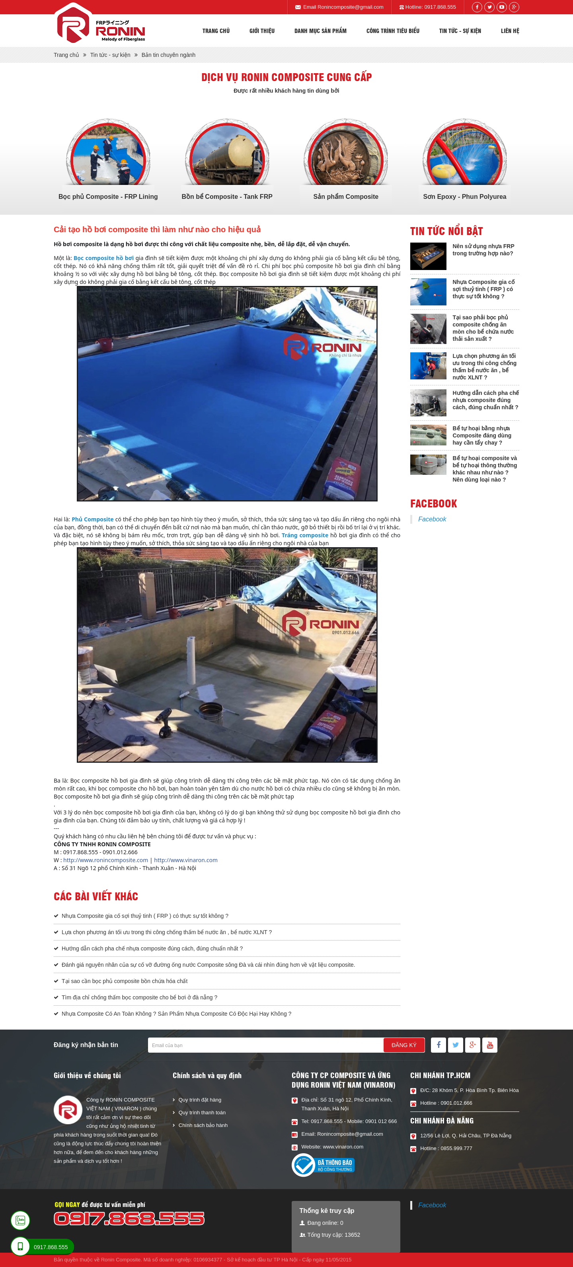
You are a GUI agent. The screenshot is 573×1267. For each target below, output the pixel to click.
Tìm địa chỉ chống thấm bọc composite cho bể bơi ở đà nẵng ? (139, 997)
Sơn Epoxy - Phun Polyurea (465, 196)
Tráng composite (305, 535)
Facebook (432, 519)
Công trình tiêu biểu (392, 31)
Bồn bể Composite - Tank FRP (226, 196)
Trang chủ (216, 31)
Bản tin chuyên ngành (169, 55)
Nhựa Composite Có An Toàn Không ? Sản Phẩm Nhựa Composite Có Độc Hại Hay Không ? (176, 1013)
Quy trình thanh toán (202, 1112)
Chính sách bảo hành (203, 1125)
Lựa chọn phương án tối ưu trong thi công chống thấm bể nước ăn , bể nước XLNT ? (167, 932)
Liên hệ (510, 31)
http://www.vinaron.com (186, 860)
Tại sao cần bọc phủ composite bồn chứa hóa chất (124, 981)
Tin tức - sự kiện (460, 31)
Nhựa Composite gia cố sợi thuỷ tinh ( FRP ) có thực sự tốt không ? (145, 916)
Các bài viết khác (96, 896)
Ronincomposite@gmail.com (351, 7)
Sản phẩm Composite (345, 196)
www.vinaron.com (343, 1147)
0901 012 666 (381, 1121)
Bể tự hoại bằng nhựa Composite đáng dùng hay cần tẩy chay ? (481, 435)
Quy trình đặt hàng (200, 1100)
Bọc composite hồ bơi (104, 258)
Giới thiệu (262, 31)
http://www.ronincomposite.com (105, 860)
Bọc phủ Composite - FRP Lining (108, 196)
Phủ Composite (93, 519)
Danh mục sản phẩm (320, 31)
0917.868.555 (440, 7)
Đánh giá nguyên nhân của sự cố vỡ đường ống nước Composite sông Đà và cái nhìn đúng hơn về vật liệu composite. (208, 965)
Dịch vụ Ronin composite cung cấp (286, 77)
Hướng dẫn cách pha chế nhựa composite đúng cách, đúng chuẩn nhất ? (152, 948)
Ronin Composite (121, 1260)
